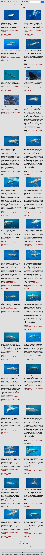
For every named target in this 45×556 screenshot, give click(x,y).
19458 (29, 174)
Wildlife (24, 552)
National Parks (27, 552)
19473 (7, 433)
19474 (29, 443)
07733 (29, 35)
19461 (7, 245)
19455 (29, 133)
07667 (7, 35)
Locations (31, 552)
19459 (7, 215)
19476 (29, 473)
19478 (29, 506)
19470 (29, 360)
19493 (29, 90)
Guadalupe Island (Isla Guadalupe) (12, 33)
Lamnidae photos (24, 543)
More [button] (27, 1)
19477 (7, 506)
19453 (29, 67)
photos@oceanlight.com (27, 550)
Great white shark (9, 30)
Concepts (40, 552)
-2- (21, 7)
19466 (7, 314)
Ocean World (20, 552)
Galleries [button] (23, 1)
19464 (29, 288)
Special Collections (36, 552)
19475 (7, 474)
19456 (7, 174)
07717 (7, 91)
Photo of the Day (17, 2)
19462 (29, 247)
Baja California (4, 34)
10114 (7, 60)
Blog (8, 1)
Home (2, 1)
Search (11, 1)
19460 (29, 215)
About (5, 1)
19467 (29, 329)
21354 (7, 115)
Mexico (9, 34)
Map (14, 1)
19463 (7, 288)
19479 (7, 537)
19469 (7, 359)
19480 (29, 536)
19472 (29, 391)
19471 (7, 402)
